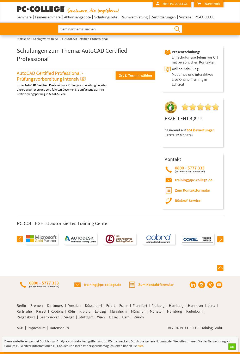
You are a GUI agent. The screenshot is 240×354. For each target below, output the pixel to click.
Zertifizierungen (163, 17)
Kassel (41, 311)
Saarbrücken (50, 317)
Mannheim (118, 311)
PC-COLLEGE (204, 17)
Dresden (74, 305)
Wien (101, 317)
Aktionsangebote (77, 17)
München (138, 311)
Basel (113, 317)
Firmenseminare (48, 17)
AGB (20, 328)
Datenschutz (59, 328)
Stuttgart (86, 317)
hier (140, 346)
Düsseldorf (93, 305)
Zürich (139, 317)
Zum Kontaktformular (192, 190)
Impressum (36, 328)
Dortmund (55, 305)
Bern (126, 317)
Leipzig (100, 311)
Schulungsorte (105, 17)
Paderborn (194, 311)
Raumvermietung (134, 17)
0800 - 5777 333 (190, 169)
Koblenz (57, 311)
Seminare (24, 17)
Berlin (21, 305)
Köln (71, 311)
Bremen (36, 305)
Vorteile (185, 17)
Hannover (195, 305)
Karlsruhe (24, 311)
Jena (211, 305)
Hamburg (176, 305)
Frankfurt (140, 305)
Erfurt (110, 305)
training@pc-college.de (193, 180)
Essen (123, 305)
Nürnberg (174, 311)
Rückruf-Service (188, 200)
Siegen (69, 317)
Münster (156, 311)
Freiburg (158, 305)
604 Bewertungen (201, 130)
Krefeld (85, 311)
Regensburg (26, 317)
